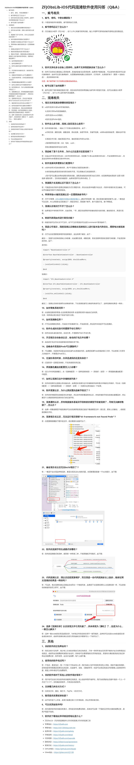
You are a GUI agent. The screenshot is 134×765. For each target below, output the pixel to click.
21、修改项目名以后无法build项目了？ (20, 103)
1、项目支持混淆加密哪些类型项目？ (20, 28)
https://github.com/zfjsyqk (65, 749)
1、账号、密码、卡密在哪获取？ (19, 13)
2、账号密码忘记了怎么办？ (17, 15)
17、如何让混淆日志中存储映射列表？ (20, 85)
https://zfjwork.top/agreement (65, 742)
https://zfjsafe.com (60, 724)
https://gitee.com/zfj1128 (64, 752)
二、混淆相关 (10, 25)
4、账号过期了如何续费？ (16, 22)
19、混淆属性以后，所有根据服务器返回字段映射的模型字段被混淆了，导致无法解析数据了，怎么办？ (21, 94)
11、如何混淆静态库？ (16, 63)
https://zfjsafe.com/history (63, 745)
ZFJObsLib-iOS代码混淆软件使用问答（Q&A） (19, 7)
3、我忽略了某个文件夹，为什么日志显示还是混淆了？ (21, 36)
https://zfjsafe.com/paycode (64, 738)
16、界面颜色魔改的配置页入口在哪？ (20, 82)
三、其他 (9, 121)
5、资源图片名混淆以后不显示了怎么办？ (21, 42)
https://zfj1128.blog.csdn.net (64, 728)
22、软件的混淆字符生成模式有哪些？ (20, 106)
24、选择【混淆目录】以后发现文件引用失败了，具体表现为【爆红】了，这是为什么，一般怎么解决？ (21, 117)
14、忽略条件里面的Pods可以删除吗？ (21, 75)
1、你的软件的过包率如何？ (17, 124)
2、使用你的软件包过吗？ (16, 127)
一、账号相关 (10, 10)
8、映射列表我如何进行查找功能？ (19, 52)
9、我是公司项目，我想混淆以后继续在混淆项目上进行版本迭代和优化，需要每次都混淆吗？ (21, 56)
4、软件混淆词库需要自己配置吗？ (19, 39)
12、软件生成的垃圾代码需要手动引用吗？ (20, 67)
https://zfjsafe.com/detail (63, 735)
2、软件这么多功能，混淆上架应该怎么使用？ (21, 31)
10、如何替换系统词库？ (16, 61)
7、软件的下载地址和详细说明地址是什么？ (21, 143)
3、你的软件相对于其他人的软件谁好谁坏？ (21, 130)
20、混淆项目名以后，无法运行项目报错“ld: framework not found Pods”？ (20, 99)
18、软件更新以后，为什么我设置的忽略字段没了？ (21, 88)
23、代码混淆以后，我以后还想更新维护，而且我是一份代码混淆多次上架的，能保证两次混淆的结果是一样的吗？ (21, 110)
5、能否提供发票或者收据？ (17, 136)
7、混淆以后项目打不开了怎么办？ (19, 49)
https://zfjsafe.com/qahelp (63, 731)
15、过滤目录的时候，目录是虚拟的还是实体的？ (21, 79)
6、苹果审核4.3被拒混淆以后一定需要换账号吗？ (21, 45)
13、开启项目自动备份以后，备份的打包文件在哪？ (21, 71)
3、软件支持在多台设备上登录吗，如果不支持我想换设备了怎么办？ (21, 19)
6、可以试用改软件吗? (15, 139)
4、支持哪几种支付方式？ (16, 134)
